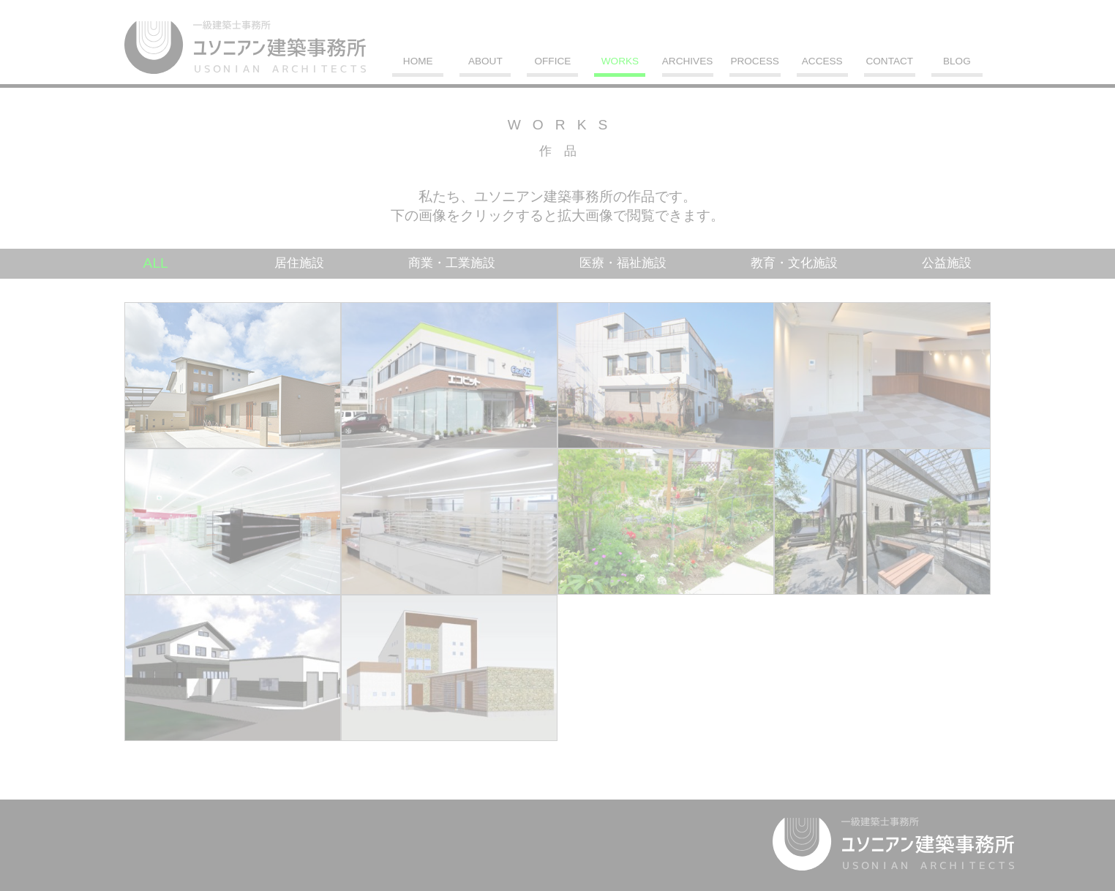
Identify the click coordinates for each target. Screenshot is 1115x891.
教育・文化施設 (794, 263)
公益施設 (947, 263)
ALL (155, 263)
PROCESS (754, 61)
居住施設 (299, 263)
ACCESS (822, 61)
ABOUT (485, 61)
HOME (418, 61)
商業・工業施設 (451, 263)
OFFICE (552, 61)
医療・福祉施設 (623, 263)
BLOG (957, 61)
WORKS (620, 61)
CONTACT (889, 61)
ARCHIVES (687, 61)
